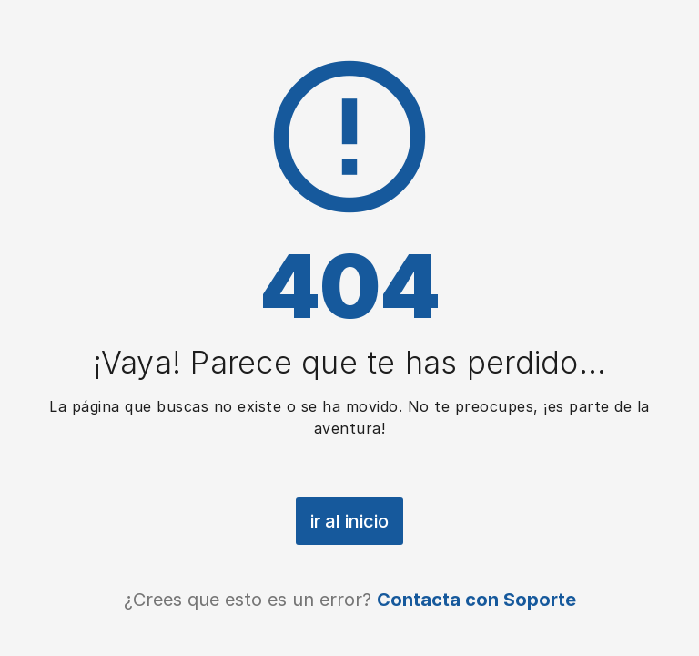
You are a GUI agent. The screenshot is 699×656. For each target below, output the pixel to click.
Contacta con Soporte (476, 599)
